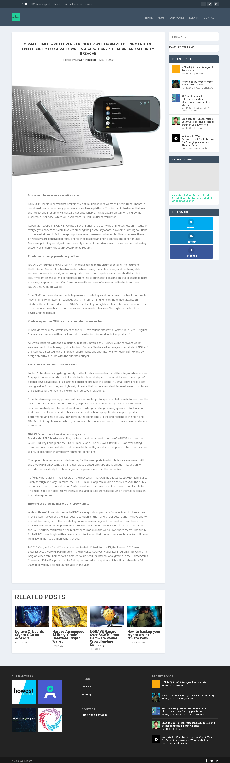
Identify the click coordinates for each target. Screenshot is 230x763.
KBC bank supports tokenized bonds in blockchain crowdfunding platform (196, 99)
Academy (200, 86)
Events (194, 16)
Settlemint (192, 109)
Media (204, 146)
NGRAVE (199, 72)
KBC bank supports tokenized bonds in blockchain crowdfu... (62, 4)
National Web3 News (185, 713)
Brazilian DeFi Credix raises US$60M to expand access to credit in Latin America (198, 120)
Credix (199, 126)
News (161, 16)
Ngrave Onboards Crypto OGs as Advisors (29, 633)
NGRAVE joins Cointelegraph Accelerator (198, 67)
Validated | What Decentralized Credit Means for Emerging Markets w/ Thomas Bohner (198, 139)
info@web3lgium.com (94, 713)
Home (149, 16)
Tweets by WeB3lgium (181, 45)
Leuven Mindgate (85, 58)
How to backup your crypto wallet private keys (143, 633)
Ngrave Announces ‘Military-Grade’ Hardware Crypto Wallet (68, 635)
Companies (176, 16)
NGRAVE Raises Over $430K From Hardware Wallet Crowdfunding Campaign (104, 636)
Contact (210, 16)
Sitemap (86, 692)
